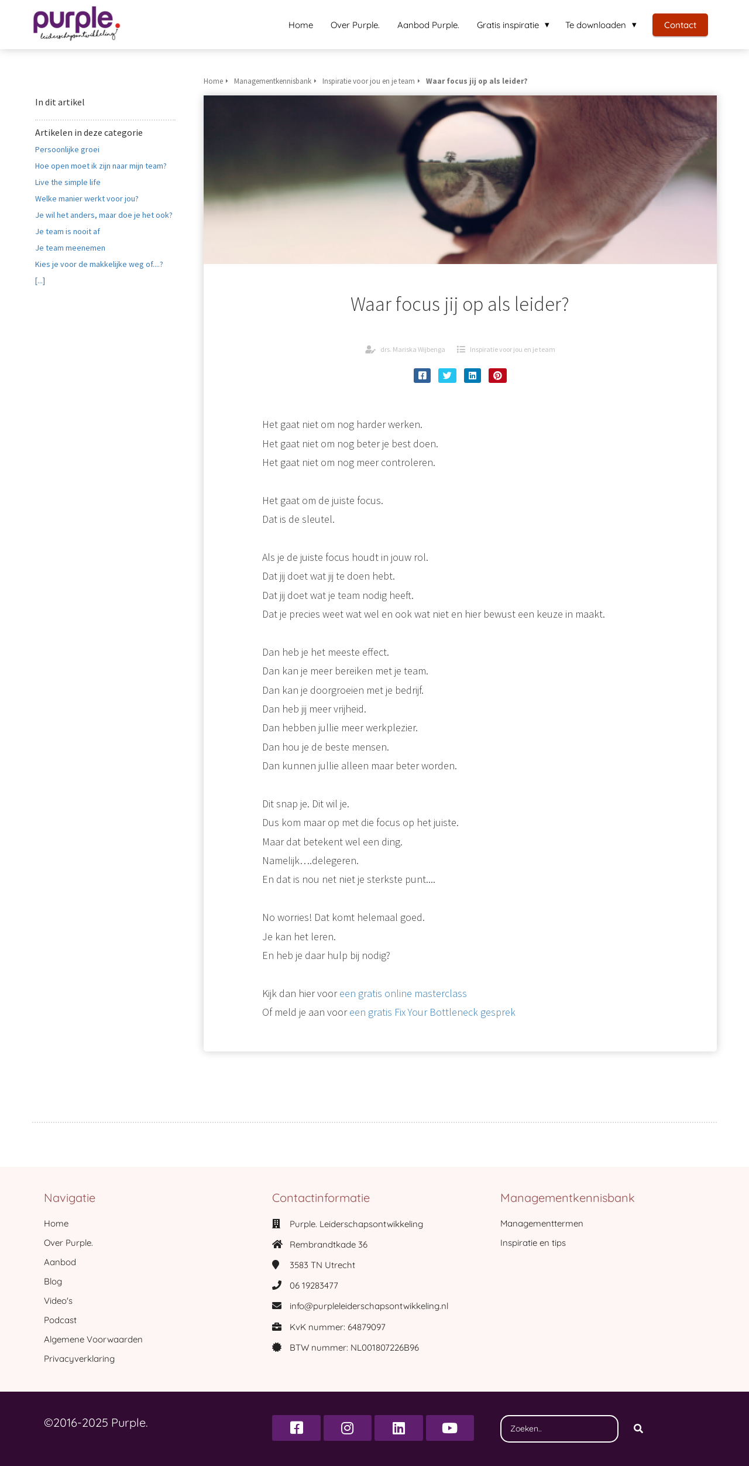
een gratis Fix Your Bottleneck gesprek (432, 1012)
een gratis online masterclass (403, 993)
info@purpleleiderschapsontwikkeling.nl (369, 1305)
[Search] (638, 1429)
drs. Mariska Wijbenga (412, 349)
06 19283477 (314, 1285)
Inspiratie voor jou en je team (512, 349)
